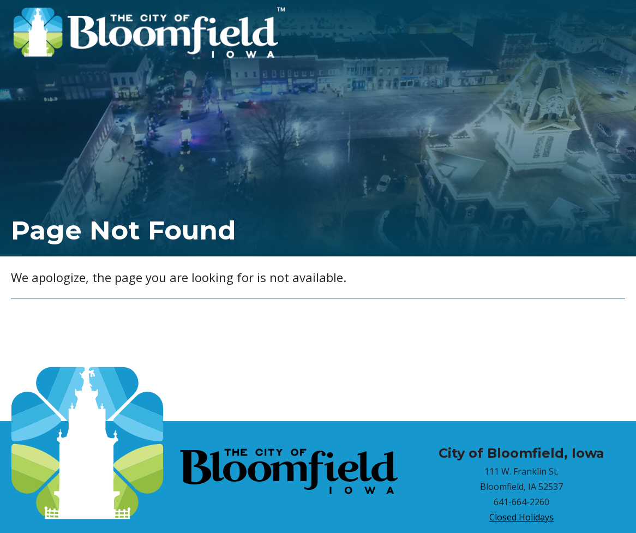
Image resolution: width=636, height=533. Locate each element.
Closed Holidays (521, 517)
